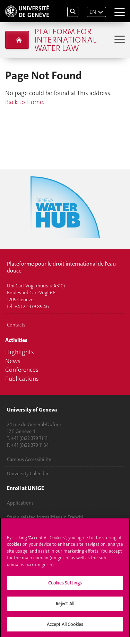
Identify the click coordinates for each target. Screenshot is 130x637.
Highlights (19, 352)
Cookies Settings (65, 586)
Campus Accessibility (29, 459)
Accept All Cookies (65, 627)
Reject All (65, 606)
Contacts (16, 325)
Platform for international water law (65, 39)
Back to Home (24, 102)
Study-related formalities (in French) (45, 517)
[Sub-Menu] (119, 40)
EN (92, 12)
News (12, 361)
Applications (20, 503)
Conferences (21, 370)
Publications (22, 379)
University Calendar (28, 473)
